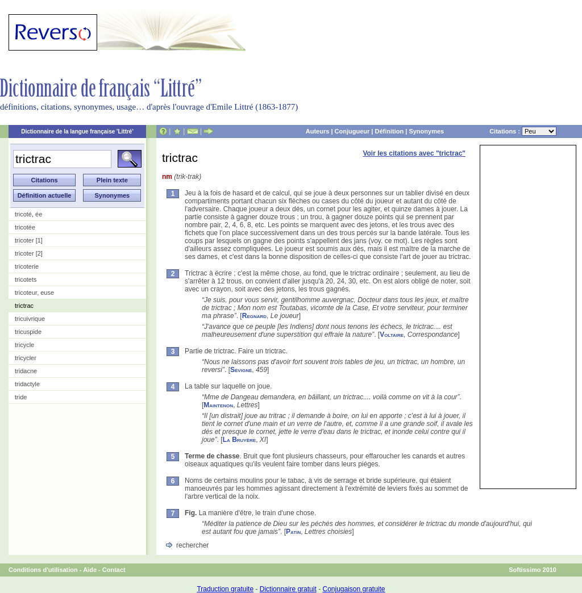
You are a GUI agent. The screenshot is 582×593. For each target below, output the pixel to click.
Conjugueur (352, 131)
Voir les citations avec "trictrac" (414, 153)
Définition (389, 131)
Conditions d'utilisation (43, 569)
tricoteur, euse (34, 292)
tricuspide (28, 331)
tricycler (25, 357)
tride (21, 397)
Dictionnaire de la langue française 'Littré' (77, 131)
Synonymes (426, 131)
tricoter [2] (29, 253)
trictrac (24, 305)
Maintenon (218, 405)
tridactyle (27, 384)
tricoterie (27, 266)
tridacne (26, 371)
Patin (293, 532)
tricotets (26, 279)
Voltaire (392, 335)
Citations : (522, 131)
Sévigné (241, 370)
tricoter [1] (29, 240)
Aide (90, 569)
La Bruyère (239, 440)
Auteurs (318, 131)
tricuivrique (30, 318)
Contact (114, 569)
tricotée (25, 227)
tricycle (24, 344)
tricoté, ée (28, 214)
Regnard (254, 316)
